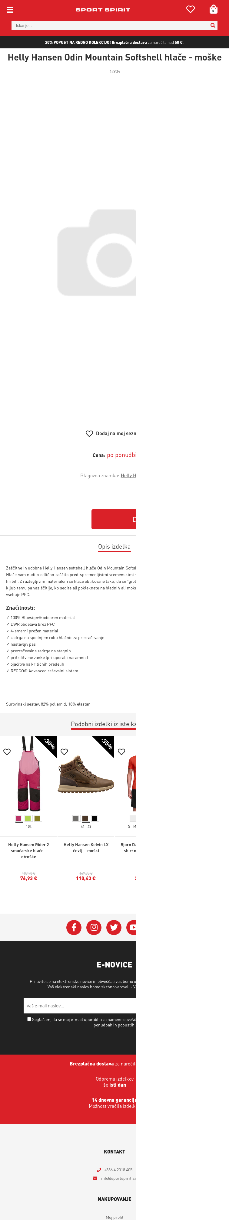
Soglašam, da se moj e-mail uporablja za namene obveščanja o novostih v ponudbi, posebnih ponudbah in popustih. (117, 1021)
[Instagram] (93, 927)
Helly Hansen (135, 475)
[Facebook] (73, 927)
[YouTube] (133, 927)
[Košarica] (211, 9)
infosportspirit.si (118, 1178)
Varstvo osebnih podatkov (156, 986)
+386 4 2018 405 (118, 1169)
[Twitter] (113, 927)
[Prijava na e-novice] (197, 1005)
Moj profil (114, 1217)
